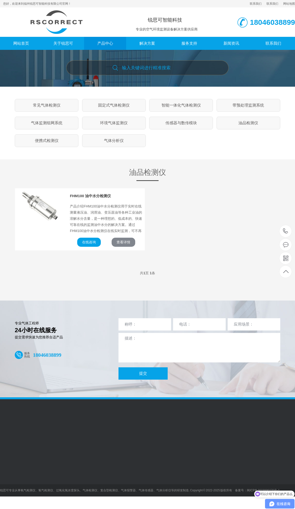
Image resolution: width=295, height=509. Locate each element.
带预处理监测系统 (248, 105)
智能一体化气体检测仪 (181, 105)
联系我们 (256, 3)
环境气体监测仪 (114, 123)
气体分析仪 (114, 140)
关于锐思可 (63, 43)
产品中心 (105, 43)
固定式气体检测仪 (114, 105)
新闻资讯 (231, 43)
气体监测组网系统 (46, 123)
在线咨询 (89, 242)
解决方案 (147, 43)
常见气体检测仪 (46, 105)
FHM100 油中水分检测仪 (90, 196)
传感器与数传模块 (181, 123)
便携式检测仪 (47, 140)
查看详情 (123, 242)
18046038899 (285, 231)
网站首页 (21, 43)
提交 (143, 373)
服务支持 (189, 43)
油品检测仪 (248, 123)
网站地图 (289, 3)
